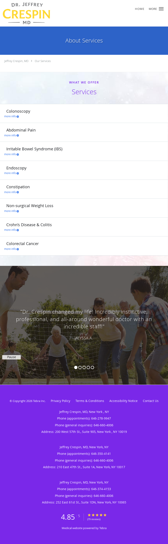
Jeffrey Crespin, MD (16, 61)
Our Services (43, 61)
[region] (84, 321)
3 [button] (84, 367)
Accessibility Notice (123, 401)
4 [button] (88, 367)
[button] (161, 8)
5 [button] (92, 367)
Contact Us (151, 401)
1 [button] (76, 367)
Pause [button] (11, 357)
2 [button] (80, 367)
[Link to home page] (69, 13)
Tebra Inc (39, 401)
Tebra (103, 528)
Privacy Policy (60, 401)
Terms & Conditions (89, 401)
